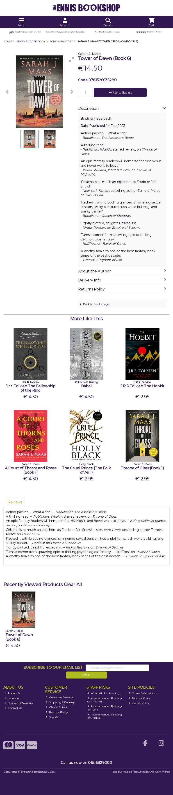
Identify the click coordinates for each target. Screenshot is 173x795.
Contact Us (13, 708)
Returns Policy (57, 712)
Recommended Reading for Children (104, 699)
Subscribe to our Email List (53, 667)
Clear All (73, 584)
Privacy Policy (140, 698)
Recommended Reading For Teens (104, 707)
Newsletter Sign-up (18, 703)
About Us (12, 693)
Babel (86, 386)
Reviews (15, 502)
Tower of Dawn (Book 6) (19, 637)
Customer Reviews (59, 697)
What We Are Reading (103, 693)
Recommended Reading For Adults (104, 716)
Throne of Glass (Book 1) (142, 468)
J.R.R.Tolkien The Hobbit (142, 386)
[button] (71, 59)
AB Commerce (160, 771)
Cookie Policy (139, 703)
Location (11, 698)
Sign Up (86, 675)
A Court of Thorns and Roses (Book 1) (30, 470)
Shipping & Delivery (60, 702)
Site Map (53, 717)
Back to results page (96, 304)
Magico (127, 771)
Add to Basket (120, 92)
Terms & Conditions (143, 693)
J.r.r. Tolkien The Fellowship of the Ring (30, 388)
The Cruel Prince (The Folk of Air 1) (86, 470)
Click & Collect (56, 707)
